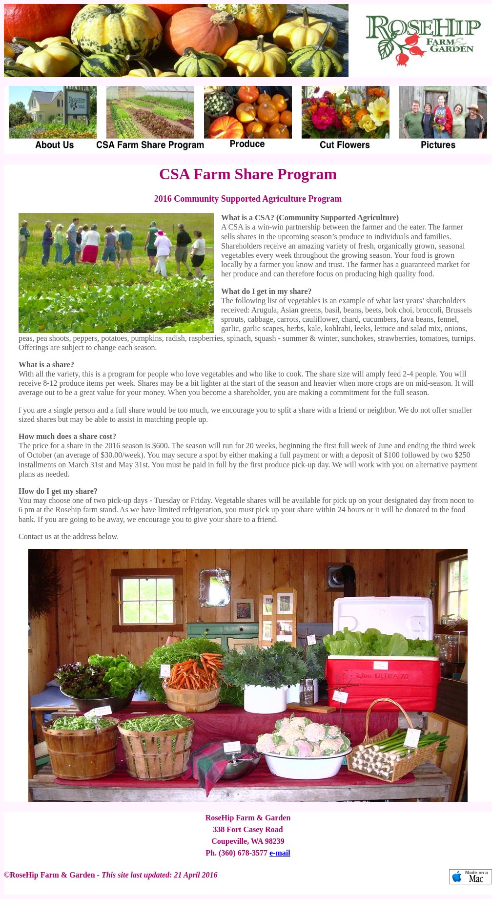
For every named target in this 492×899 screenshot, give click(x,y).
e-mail (279, 853)
